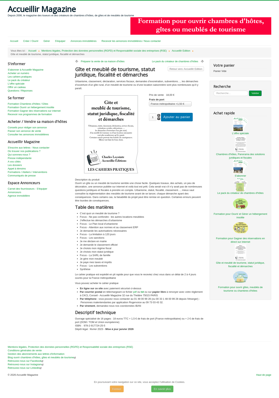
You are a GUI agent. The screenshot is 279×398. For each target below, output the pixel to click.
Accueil (14, 41)
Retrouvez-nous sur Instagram (26, 364)
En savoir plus (162, 388)
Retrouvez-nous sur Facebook (25, 360)
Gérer (47, 41)
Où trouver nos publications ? (24, 151)
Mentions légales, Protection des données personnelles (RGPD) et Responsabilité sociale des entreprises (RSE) (70, 346)
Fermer (116, 388)
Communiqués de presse (22, 175)
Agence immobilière (19, 195)
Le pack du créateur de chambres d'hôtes (175, 61)
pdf (135, 291)
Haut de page (263, 374)
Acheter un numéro (18, 73)
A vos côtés (14, 161)
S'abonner (240, 175)
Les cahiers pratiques (20, 76)
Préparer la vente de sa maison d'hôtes (103, 61)
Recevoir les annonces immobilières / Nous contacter (131, 41)
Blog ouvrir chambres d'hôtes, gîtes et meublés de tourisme (42, 357)
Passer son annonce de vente (24, 131)
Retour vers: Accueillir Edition (185, 68)
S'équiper (60, 41)
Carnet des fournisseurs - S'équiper (27, 188)
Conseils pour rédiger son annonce (27, 127)
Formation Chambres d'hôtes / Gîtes (28, 103)
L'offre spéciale (16, 83)
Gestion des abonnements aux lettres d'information (36, 353)
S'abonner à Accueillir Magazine (26, 69)
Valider (255, 93)
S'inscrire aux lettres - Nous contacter (29, 147)
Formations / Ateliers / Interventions (27, 172)
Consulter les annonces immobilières (28, 134)
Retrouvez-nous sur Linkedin (25, 367)
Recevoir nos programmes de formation (30, 114)
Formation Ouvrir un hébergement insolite (31, 107)
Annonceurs (14, 192)
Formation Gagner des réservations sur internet (34, 110)
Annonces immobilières (83, 41)
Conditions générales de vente (25, 350)
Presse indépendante (20, 158)
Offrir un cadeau (17, 87)
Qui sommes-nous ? (19, 154)
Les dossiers (15, 165)
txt (142, 291)
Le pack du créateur (19, 80)
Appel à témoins (17, 168)
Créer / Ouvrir (31, 41)
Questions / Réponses (20, 90)
